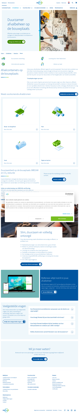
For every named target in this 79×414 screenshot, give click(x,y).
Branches (5, 381)
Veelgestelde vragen (7, 399)
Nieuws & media (55, 379)
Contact (4, 402)
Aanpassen (39, 218)
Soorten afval (26, 8)
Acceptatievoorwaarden (8, 384)
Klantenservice (59, 8)
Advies (51, 8)
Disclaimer (55, 410)
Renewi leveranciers (57, 384)
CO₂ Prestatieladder (56, 387)
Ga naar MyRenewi (48, 292)
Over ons (63, 3)
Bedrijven (4, 3)
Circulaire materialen (40, 8)
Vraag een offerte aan (15, 42)
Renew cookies (57, 179)
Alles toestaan (62, 218)
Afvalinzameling (6, 379)
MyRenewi (72, 8)
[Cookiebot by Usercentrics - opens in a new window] (66, 194)
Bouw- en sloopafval (32, 377)
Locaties (5, 400)
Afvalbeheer (15, 8)
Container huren (6, 8)
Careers (58, 3)
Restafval (30, 382)
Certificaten (55, 389)
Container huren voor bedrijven (10, 377)
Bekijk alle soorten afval (67, 94)
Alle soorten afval (31, 384)
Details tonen (66, 213)
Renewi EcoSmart (7, 382)
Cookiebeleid (49, 410)
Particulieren (11, 3)
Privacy (60, 410)
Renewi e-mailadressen (57, 382)
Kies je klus (5, 391)
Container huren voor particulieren (10, 389)
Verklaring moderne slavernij (58, 385)
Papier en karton (31, 381)
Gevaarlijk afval (31, 379)
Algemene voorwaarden (39, 410)
